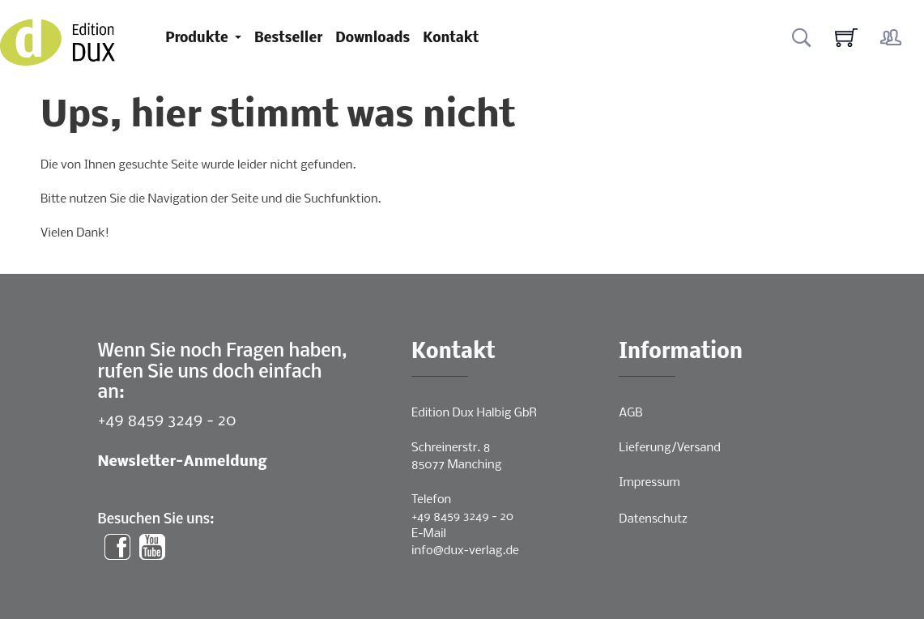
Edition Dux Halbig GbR (474, 413)
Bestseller (288, 38)
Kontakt (451, 38)
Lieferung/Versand (670, 448)
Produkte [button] (198, 38)
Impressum (649, 482)
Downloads (372, 38)
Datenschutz (653, 519)
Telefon (431, 499)
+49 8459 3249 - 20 (167, 420)
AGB (630, 413)
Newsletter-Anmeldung (182, 462)
